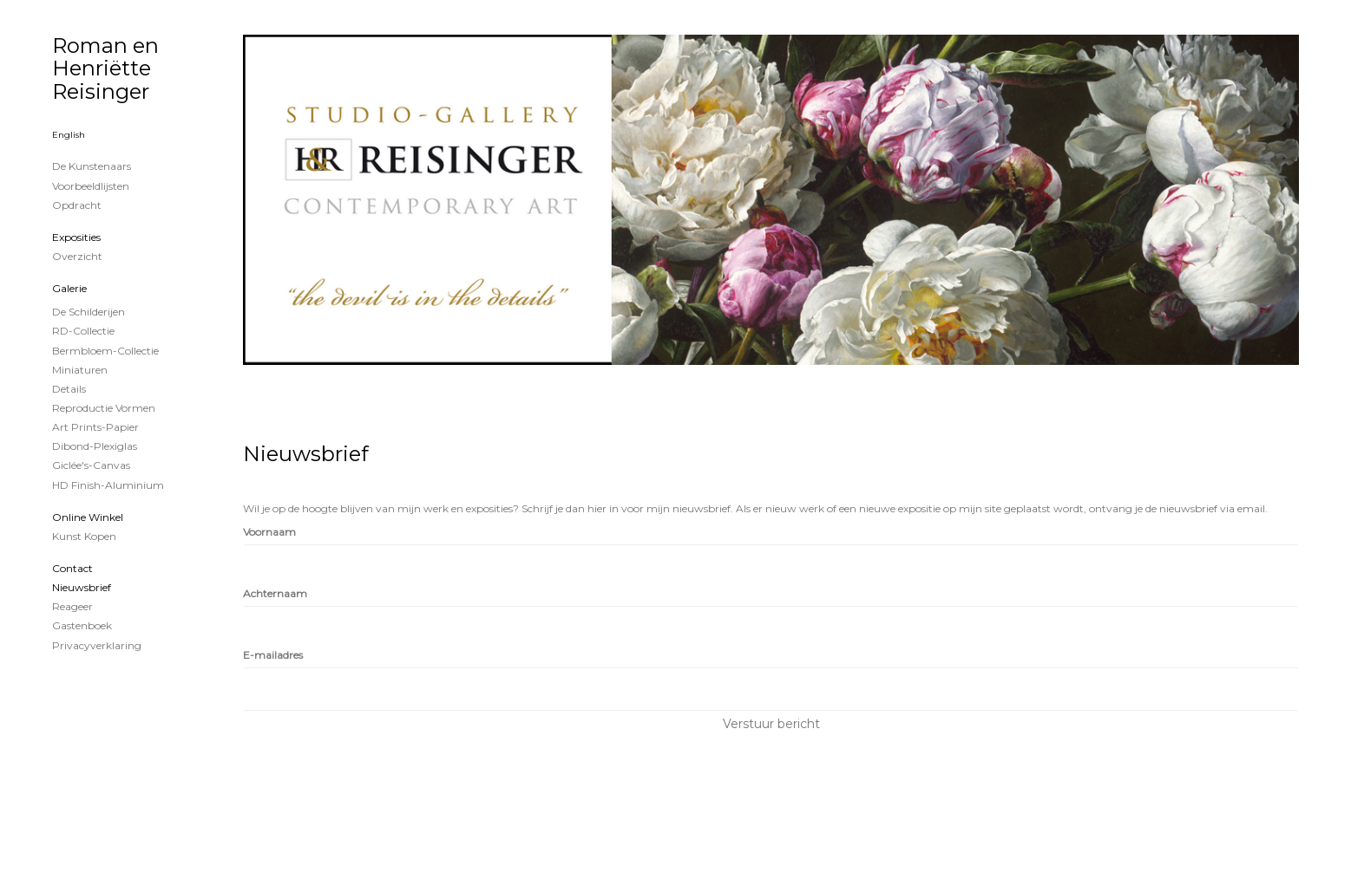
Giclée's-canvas (91, 465)
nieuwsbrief (81, 587)
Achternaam (275, 593)
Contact (72, 568)
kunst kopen (84, 536)
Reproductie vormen (103, 407)
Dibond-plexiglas (94, 445)
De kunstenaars (91, 165)
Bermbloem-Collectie (105, 350)
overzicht (77, 256)
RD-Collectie (83, 330)
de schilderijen (88, 311)
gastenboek (82, 625)
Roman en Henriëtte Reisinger (105, 68)
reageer (72, 606)
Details (69, 388)
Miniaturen (80, 369)
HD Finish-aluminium (108, 484)
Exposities (76, 237)
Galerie (69, 288)
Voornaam (269, 531)
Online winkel (87, 517)
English (68, 134)
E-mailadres (273, 654)
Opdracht (77, 204)
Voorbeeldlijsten (90, 185)
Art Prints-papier (95, 426)
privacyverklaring (96, 645)
